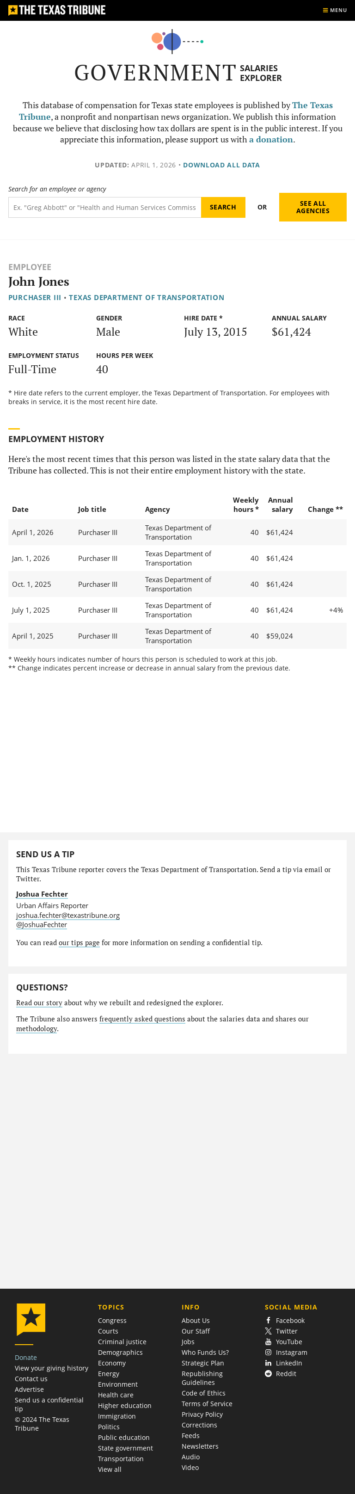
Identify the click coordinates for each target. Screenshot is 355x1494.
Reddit (280, 1373)
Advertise (29, 1389)
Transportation (121, 1458)
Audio (191, 1456)
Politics (109, 1426)
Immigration (117, 1416)
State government (125, 1448)
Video (190, 1467)
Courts (108, 1331)
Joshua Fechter (42, 893)
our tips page (79, 942)
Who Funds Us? (205, 1352)
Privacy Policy (202, 1414)
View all (110, 1469)
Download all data (221, 164)
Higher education (125, 1405)
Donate (26, 1357)
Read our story (39, 1002)
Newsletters (200, 1446)
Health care (116, 1394)
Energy (108, 1373)
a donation (271, 139)
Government (155, 72)
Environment (118, 1384)
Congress (112, 1320)
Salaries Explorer (261, 72)
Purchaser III (35, 297)
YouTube (283, 1341)
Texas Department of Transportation (146, 297)
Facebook (285, 1320)
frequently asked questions (142, 1018)
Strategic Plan (203, 1363)
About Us (196, 1320)
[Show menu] (335, 10)
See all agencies (313, 207)
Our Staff (196, 1331)
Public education (124, 1437)
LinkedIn (283, 1363)
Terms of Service (207, 1403)
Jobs (188, 1341)
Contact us (31, 1378)
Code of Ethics (204, 1393)
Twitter (281, 1331)
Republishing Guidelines (202, 1378)
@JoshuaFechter (41, 924)
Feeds (191, 1435)
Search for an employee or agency (57, 189)
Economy (112, 1363)
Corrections (199, 1424)
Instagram (286, 1352)
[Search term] (104, 207)
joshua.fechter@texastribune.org (68, 915)
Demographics (120, 1352)
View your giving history (51, 1368)
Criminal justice (122, 1341)
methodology (36, 1028)
